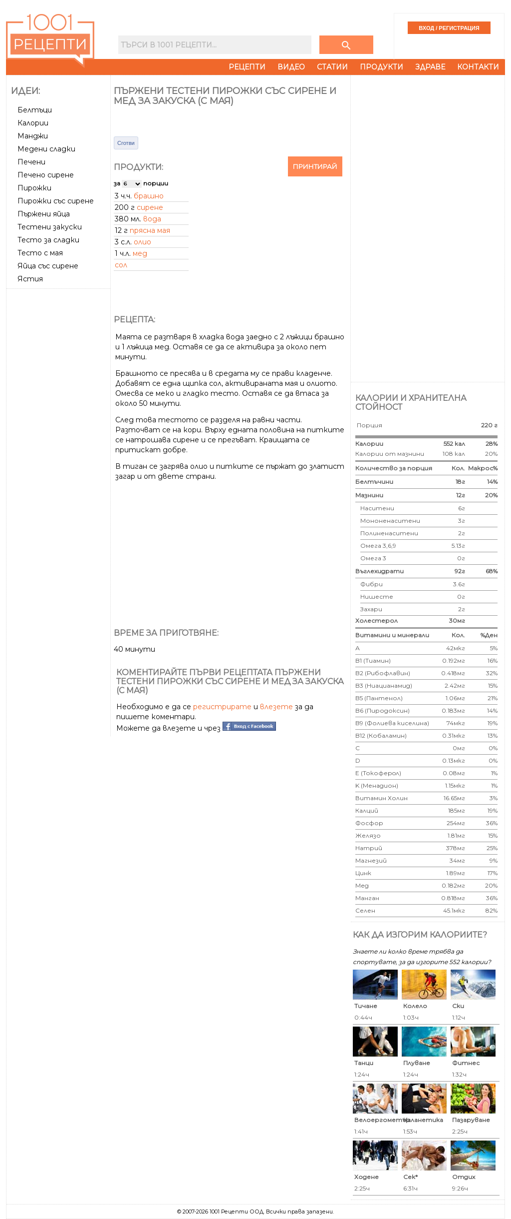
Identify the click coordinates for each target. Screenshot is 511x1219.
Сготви (126, 143)
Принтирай (315, 166)
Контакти (478, 66)
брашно (149, 195)
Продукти (381, 66)
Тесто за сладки (48, 239)
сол (121, 264)
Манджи (32, 135)
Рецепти (247, 66)
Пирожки (34, 187)
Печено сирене (45, 174)
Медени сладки (46, 148)
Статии (332, 66)
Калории (32, 122)
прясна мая (150, 230)
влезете (276, 706)
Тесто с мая (40, 252)
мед (140, 253)
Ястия (30, 278)
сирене (150, 207)
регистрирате (222, 706)
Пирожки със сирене (55, 200)
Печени (31, 161)
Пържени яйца (43, 213)
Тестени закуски (49, 226)
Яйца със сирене (47, 265)
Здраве (430, 66)
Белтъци (34, 109)
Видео (291, 66)
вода (152, 218)
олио (142, 241)
